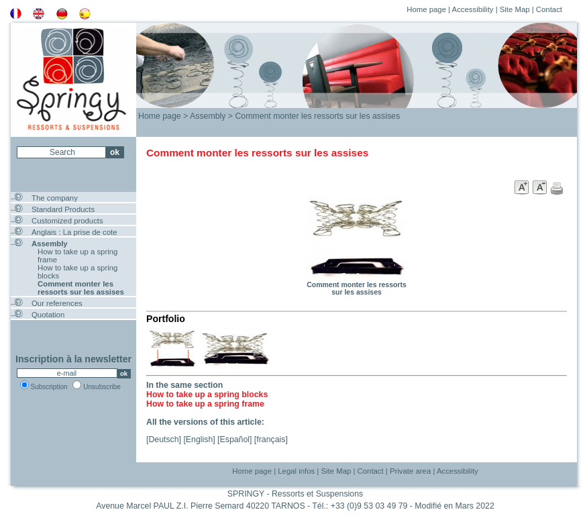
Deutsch (163, 439)
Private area (410, 471)
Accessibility (473, 9)
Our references (57, 303)
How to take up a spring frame (205, 404)
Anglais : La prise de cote (74, 232)
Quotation (48, 315)
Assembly (50, 244)
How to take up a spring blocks (207, 394)
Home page (426, 9)
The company (55, 198)
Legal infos (296, 471)
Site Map (515, 9)
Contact (549, 9)
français (270, 439)
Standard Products (63, 209)
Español (235, 439)
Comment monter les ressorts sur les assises (81, 288)
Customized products (67, 221)
